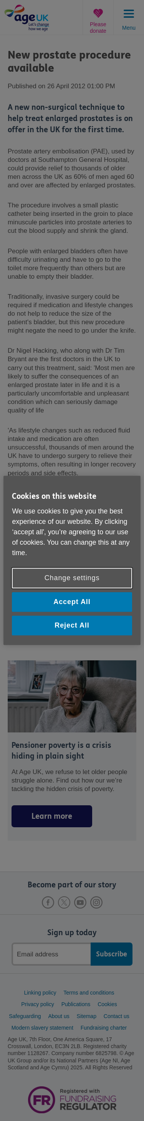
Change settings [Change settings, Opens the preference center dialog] (72, 578)
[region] (71, 560)
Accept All (71, 602)
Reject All (72, 625)
